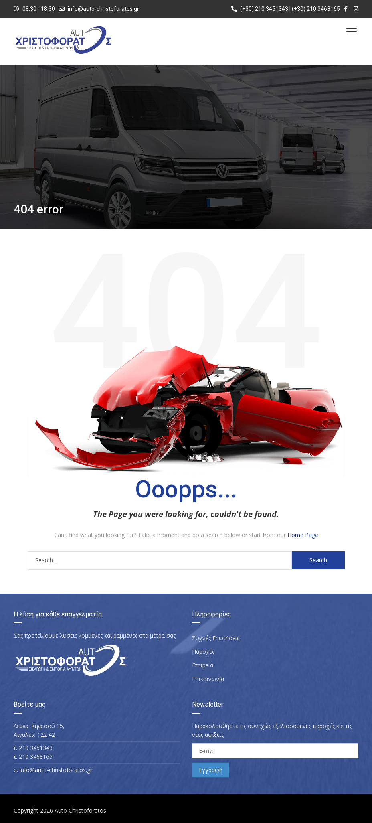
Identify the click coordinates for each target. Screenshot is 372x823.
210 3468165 (36, 756)
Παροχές (203, 651)
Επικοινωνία (208, 679)
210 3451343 (36, 748)
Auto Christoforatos (80, 810)
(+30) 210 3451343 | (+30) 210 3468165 (285, 9)
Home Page (302, 535)
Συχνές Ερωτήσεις (215, 638)
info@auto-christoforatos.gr (103, 9)
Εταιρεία (202, 665)
